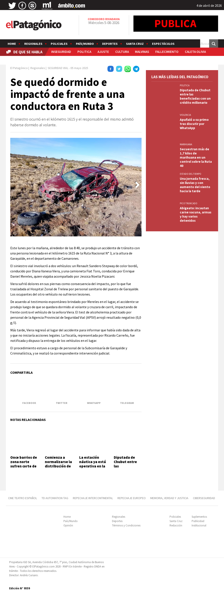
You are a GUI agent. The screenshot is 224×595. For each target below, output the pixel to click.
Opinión (68, 525)
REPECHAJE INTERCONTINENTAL (93, 498)
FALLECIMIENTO (166, 52)
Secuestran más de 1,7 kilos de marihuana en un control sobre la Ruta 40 (196, 157)
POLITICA (84, 52)
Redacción (176, 525)
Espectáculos (163, 44)
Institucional (199, 525)
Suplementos (199, 517)
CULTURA (122, 52)
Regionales (33, 44)
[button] (137, 185)
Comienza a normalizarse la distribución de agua (58, 464)
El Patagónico (19, 68)
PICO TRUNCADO (188, 203)
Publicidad (198, 521)
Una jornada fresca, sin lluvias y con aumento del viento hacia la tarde (195, 184)
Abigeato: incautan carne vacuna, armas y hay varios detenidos (195, 214)
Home (12, 44)
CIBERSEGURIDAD (204, 498)
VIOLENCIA (185, 114)
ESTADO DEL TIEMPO (190, 173)
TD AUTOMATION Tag (55, 498)
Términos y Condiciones (126, 525)
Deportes (110, 44)
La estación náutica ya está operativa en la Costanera (92, 464)
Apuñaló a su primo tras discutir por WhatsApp (194, 124)
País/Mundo (85, 44)
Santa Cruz (135, 44)
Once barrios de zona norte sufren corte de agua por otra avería (23, 466)
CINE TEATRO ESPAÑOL (22, 498)
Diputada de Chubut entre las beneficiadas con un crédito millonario (126, 468)
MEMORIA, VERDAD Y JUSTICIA (169, 498)
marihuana (186, 144)
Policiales (59, 44)
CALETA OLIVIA (195, 52)
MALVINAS (142, 52)
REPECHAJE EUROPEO (131, 498)
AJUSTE (103, 52)
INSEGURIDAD (61, 52)
